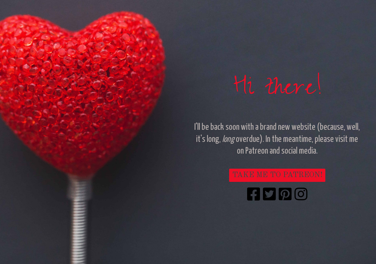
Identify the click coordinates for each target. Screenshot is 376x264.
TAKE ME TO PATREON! (277, 175)
